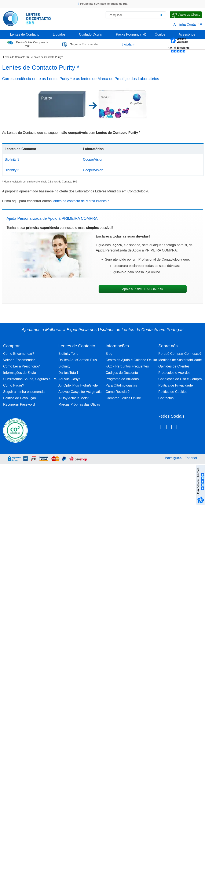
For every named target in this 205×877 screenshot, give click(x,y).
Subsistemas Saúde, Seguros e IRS (30, 379)
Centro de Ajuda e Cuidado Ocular (131, 360)
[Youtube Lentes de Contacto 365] (187, 427)
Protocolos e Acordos (174, 372)
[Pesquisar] (161, 15)
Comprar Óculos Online (123, 398)
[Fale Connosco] (186, 14)
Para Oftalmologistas (121, 385)
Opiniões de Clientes (174, 366)
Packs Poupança (128, 34)
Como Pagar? (13, 385)
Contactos (166, 398)
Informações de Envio (19, 372)
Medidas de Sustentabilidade (180, 360)
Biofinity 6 (12, 170)
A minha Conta (184, 24)
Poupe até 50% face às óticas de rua (102, 3)
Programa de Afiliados (122, 379)
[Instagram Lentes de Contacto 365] (166, 427)
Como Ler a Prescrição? (21, 366)
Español (191, 458)
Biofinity (64, 366)
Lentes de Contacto (24, 34)
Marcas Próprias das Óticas (79, 404)
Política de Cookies (172, 392)
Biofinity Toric (68, 353)
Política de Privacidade (175, 385)
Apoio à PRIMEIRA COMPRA (142, 289)
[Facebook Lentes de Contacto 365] (161, 427)
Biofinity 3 (12, 159)
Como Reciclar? (118, 392)
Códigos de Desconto (122, 372)
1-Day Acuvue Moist (73, 398)
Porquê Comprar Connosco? (180, 353)
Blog (109, 353)
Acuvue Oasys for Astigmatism (81, 392)
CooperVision (93, 159)
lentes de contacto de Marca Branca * (80, 201)
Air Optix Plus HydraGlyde (78, 385)
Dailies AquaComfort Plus (77, 360)
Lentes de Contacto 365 (16, 57)
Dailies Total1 (68, 372)
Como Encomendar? (18, 353)
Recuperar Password (19, 404)
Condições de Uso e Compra (180, 379)
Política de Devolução (19, 398)
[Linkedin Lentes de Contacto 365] (171, 427)
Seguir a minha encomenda (24, 392)
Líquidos (59, 34)
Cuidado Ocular (90, 34)
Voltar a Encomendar (19, 360)
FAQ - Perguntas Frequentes (127, 366)
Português (173, 458)
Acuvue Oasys (69, 379)
